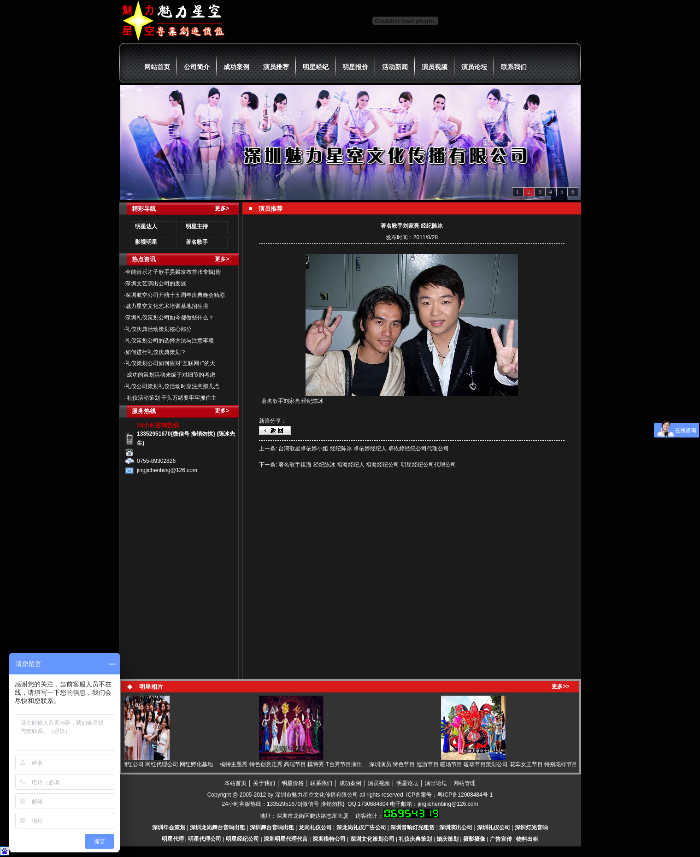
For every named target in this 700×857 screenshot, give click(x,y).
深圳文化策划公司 (372, 839)
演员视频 (434, 67)
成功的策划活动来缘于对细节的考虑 (170, 375)
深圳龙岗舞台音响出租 (217, 827)
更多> (222, 208)
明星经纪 (316, 67)
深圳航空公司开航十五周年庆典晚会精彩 (175, 295)
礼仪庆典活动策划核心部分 (158, 329)
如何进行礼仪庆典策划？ (155, 352)
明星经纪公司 (242, 839)
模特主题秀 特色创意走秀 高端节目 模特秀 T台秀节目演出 (294, 764)
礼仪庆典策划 (415, 839)
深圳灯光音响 (531, 827)
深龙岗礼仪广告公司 (361, 827)
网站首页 (157, 67)
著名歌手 (197, 242)
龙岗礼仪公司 (315, 827)
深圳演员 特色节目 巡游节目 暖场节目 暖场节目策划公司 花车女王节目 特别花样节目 (476, 764)
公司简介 (197, 67)
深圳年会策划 (168, 827)
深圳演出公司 (455, 827)
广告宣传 (501, 839)
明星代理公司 (204, 839)
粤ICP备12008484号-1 (465, 795)
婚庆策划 (447, 839)
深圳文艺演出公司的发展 (155, 283)
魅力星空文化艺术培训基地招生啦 (166, 306)
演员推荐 (276, 67)
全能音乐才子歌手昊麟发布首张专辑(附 (173, 272)
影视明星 (146, 242)
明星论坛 (407, 783)
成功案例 (236, 67)
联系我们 (514, 67)
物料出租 (527, 839)
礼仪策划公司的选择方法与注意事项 (169, 340)
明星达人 (146, 226)
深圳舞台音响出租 (272, 827)
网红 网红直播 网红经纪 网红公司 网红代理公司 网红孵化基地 (140, 764)
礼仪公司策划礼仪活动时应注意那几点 (172, 386)
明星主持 (197, 226)
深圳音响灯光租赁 (412, 827)
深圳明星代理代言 (286, 839)
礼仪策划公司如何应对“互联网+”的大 (170, 363)
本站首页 (235, 783)
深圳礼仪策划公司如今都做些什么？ (169, 317)
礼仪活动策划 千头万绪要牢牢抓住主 (171, 398)
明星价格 (293, 783)
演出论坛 (436, 783)
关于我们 (264, 783)
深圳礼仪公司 (493, 827)
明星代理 (173, 839)
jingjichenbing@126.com (448, 804)
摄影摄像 (474, 839)
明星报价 (355, 67)
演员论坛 (474, 67)
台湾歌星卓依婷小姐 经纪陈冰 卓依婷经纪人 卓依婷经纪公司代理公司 (363, 448)
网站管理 (464, 783)
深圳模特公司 (329, 839)
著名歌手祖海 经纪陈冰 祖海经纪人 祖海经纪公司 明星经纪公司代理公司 (367, 464)
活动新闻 (395, 67)
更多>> (560, 686)
